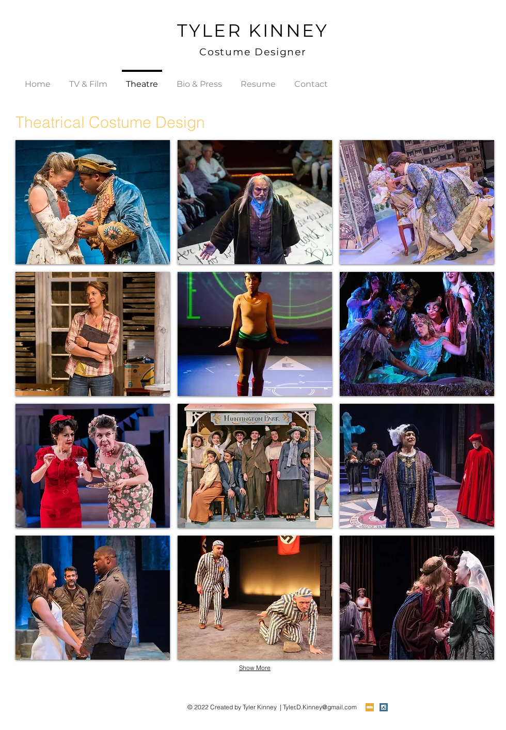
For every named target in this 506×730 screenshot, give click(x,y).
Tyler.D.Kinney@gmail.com (320, 707)
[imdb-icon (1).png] (370, 707)
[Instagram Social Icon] (384, 707)
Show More (255, 668)
